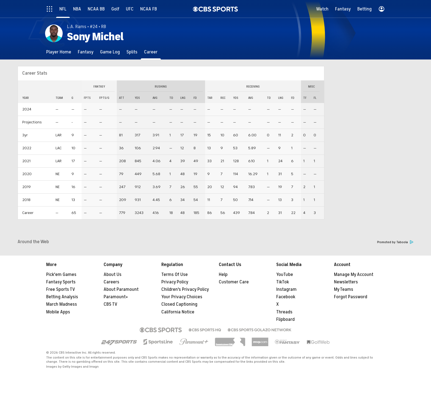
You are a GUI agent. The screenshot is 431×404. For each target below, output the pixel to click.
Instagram (286, 289)
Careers (111, 282)
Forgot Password (350, 297)
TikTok (282, 282)
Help (223, 274)
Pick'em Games (61, 274)
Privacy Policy (174, 282)
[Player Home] (58, 51)
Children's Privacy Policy (185, 289)
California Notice (177, 312)
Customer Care (234, 282)
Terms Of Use (174, 274)
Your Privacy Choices (181, 297)
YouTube (284, 274)
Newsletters (346, 282)
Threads (284, 312)
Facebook (285, 297)
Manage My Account (353, 274)
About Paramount (121, 289)
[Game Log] (110, 51)
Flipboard (285, 319)
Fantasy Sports (61, 282)
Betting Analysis (62, 297)
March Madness (61, 304)
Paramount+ (116, 297)
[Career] (151, 51)
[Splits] (132, 51)
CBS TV (110, 304)
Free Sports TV (60, 289)
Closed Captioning (179, 304)
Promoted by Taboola (395, 242)
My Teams (343, 289)
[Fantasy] (85, 51)
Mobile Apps (58, 312)
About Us (112, 274)
